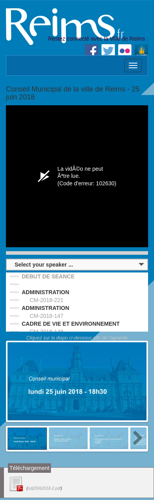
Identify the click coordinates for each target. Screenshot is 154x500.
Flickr (124, 51)
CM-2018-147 (47, 316)
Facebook (91, 51)
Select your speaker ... (44, 264)
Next (135, 438)
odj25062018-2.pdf (44, 488)
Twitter (108, 51)
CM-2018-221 (47, 300)
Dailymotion (141, 51)
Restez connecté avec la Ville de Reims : (98, 38)
